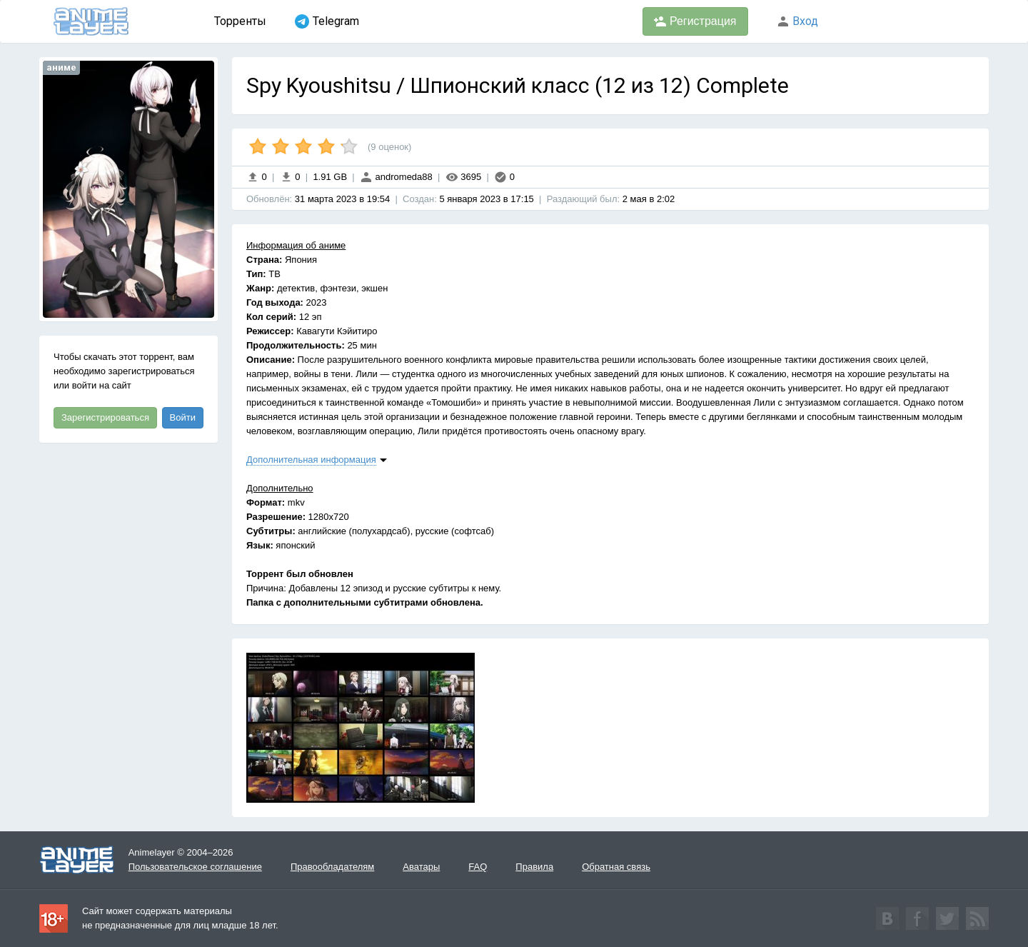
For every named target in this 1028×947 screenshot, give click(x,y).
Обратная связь (616, 866)
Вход (797, 21)
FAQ (477, 866)
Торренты (240, 21)
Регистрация (695, 21)
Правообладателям (332, 866)
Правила (534, 866)
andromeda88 (396, 176)
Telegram (327, 21)
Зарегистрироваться (105, 417)
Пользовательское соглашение (195, 866)
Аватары (421, 866)
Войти (183, 417)
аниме (61, 67)
